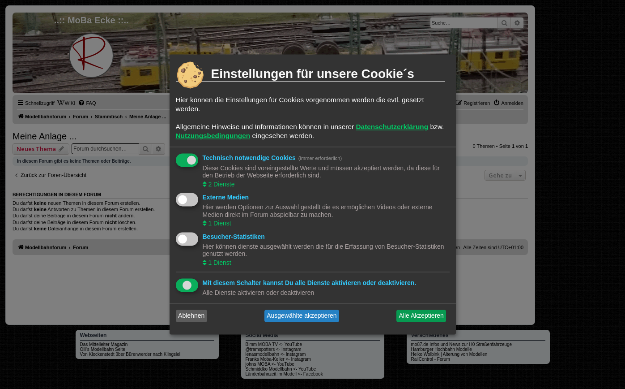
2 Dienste (221, 184)
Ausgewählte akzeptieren (301, 316)
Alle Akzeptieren (421, 316)
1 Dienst (219, 223)
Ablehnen (191, 316)
